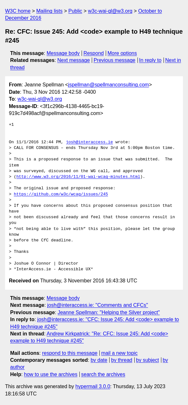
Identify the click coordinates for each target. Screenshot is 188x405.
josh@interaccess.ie (89, 142)
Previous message (115, 60)
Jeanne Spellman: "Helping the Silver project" (108, 312)
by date (99, 360)
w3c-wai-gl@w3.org (110, 11)
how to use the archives (50, 374)
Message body (63, 53)
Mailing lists (49, 11)
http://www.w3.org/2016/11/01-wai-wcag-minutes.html (78, 177)
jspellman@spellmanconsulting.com (108, 84)
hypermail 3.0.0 (92, 386)
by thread (121, 360)
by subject (147, 360)
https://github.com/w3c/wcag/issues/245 (61, 194)
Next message (73, 60)
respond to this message (69, 353)
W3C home (17, 11)
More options (122, 53)
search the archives (103, 374)
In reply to (150, 60)
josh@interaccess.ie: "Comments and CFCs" (97, 305)
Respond (94, 53)
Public (75, 11)
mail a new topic (119, 353)
